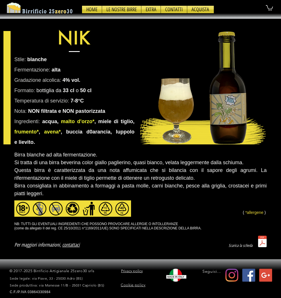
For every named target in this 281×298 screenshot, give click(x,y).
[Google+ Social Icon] (265, 275)
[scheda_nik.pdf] (262, 242)
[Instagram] (231, 275)
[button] (121, 9)
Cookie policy (133, 285)
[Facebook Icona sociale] (248, 275)
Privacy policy (132, 271)
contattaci (71, 245)
